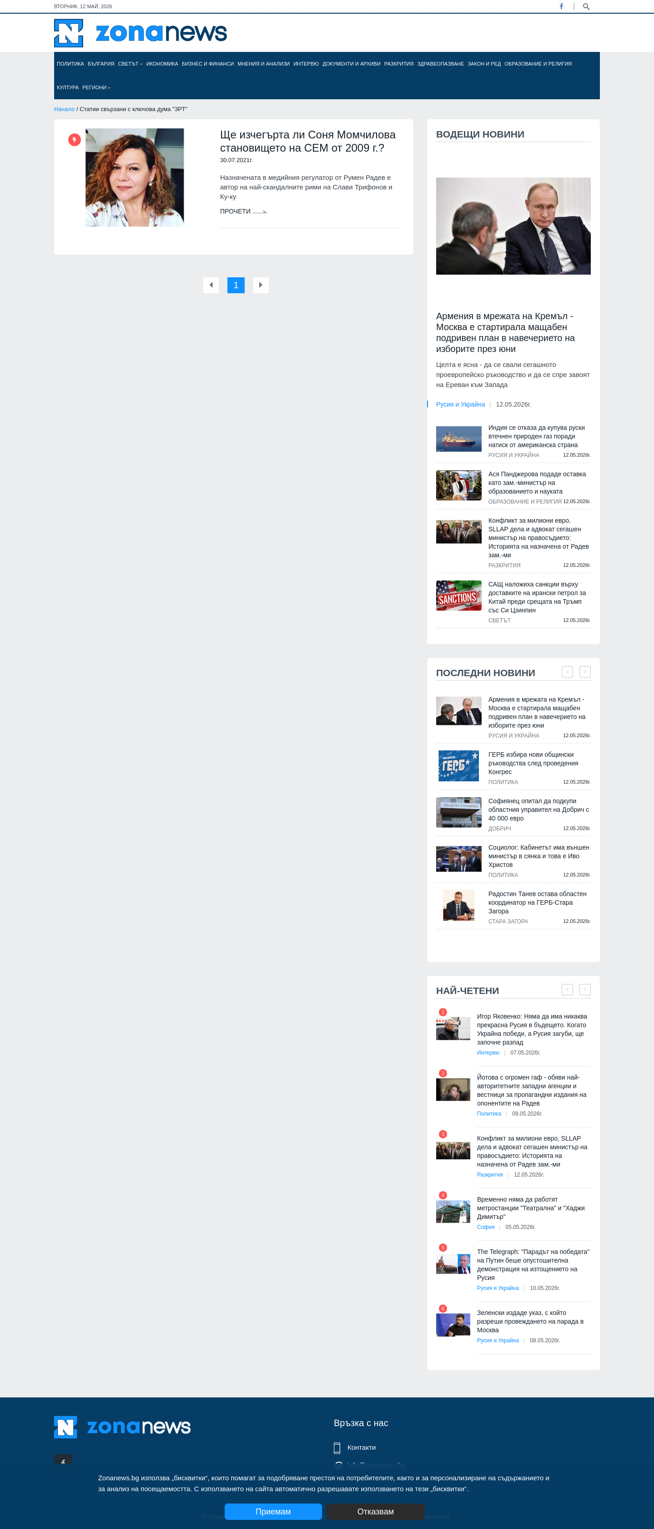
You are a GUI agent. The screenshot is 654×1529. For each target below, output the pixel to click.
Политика (70, 63)
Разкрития (399, 63)
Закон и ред (484, 63)
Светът (130, 63)
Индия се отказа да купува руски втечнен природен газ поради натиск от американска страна (536, 436)
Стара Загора (508, 921)
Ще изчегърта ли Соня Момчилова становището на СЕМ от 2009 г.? (308, 141)
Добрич (499, 829)
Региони (96, 87)
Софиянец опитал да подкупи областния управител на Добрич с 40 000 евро (538, 809)
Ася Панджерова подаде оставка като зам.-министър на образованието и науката (537, 482)
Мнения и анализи (263, 63)
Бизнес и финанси (208, 63)
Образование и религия (538, 63)
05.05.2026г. (521, 1227)
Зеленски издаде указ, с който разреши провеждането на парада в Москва (530, 1321)
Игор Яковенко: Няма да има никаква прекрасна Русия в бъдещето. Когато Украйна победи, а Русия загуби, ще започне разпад (532, 1029)
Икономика (162, 63)
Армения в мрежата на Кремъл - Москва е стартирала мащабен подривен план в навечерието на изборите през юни (505, 332)
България (101, 63)
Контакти (361, 1447)
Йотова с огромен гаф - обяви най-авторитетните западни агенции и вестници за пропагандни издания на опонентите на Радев (532, 1090)
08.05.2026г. (545, 1340)
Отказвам (375, 1511)
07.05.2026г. (526, 1053)
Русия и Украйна (460, 404)
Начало (64, 109)
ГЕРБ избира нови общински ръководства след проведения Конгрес (533, 763)
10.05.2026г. (545, 1288)
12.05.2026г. (513, 404)
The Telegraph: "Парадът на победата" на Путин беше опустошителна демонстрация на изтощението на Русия (533, 1264)
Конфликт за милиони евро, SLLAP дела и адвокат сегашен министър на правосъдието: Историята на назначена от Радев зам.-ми (538, 538)
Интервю (306, 63)
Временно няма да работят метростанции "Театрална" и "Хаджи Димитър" (531, 1208)
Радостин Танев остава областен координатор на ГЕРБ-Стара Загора (537, 902)
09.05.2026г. (527, 1114)
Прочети (244, 211)
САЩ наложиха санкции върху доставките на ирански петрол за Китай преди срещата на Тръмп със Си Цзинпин (537, 597)
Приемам (273, 1511)
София (485, 1227)
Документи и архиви (351, 63)
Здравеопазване (441, 63)
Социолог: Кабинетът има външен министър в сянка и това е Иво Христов (538, 856)
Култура (68, 87)
